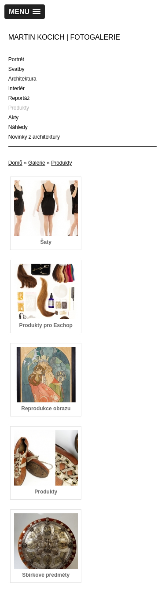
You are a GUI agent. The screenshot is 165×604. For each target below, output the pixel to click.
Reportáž (19, 98)
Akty (13, 117)
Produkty (18, 108)
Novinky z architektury (34, 137)
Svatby (16, 69)
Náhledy (18, 127)
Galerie (36, 163)
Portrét (16, 59)
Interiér (16, 88)
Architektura (22, 79)
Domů (15, 163)
